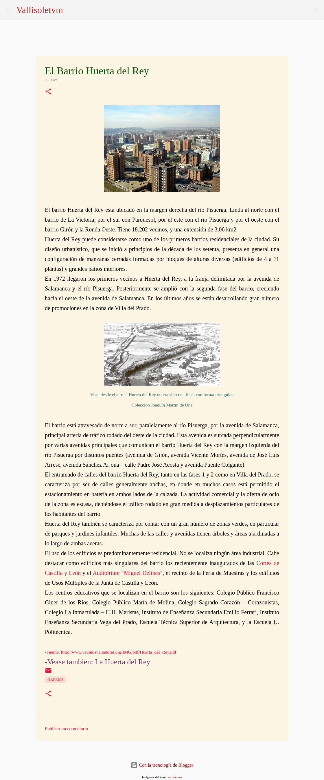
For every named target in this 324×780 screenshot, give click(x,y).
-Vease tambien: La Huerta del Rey (97, 662)
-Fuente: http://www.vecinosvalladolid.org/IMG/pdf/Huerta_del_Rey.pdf (110, 652)
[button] (48, 92)
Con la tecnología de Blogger (162, 765)
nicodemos (175, 777)
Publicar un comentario (66, 728)
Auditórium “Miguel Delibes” (128, 573)
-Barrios (55, 680)
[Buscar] (315, 10)
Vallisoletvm (39, 10)
